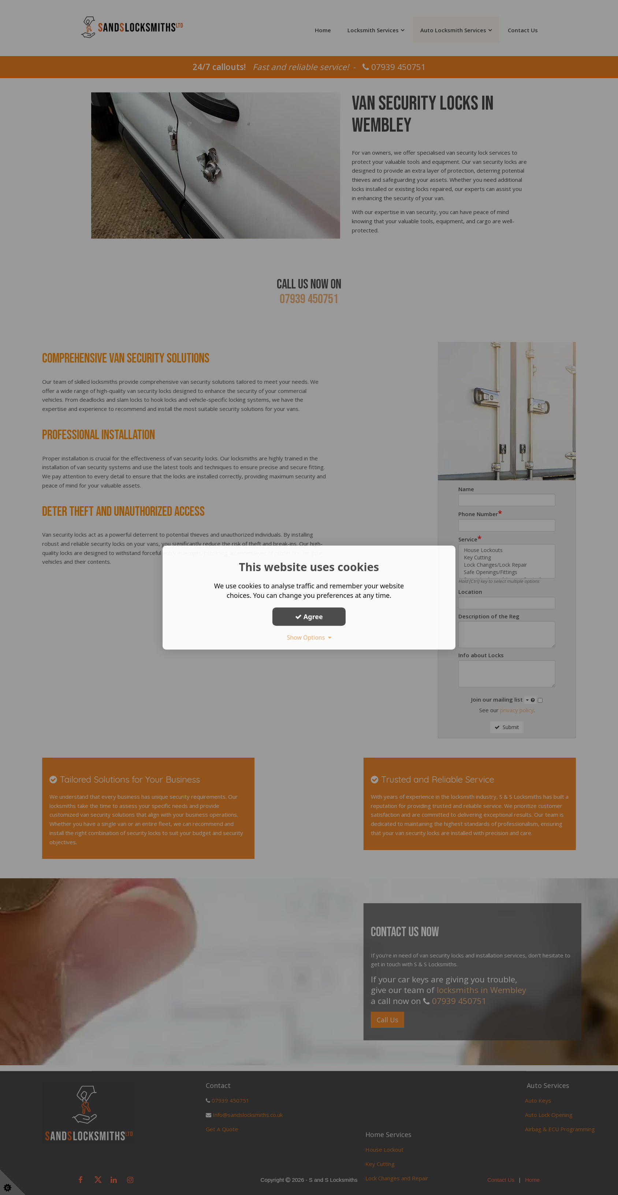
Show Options (309, 637)
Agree (309, 616)
